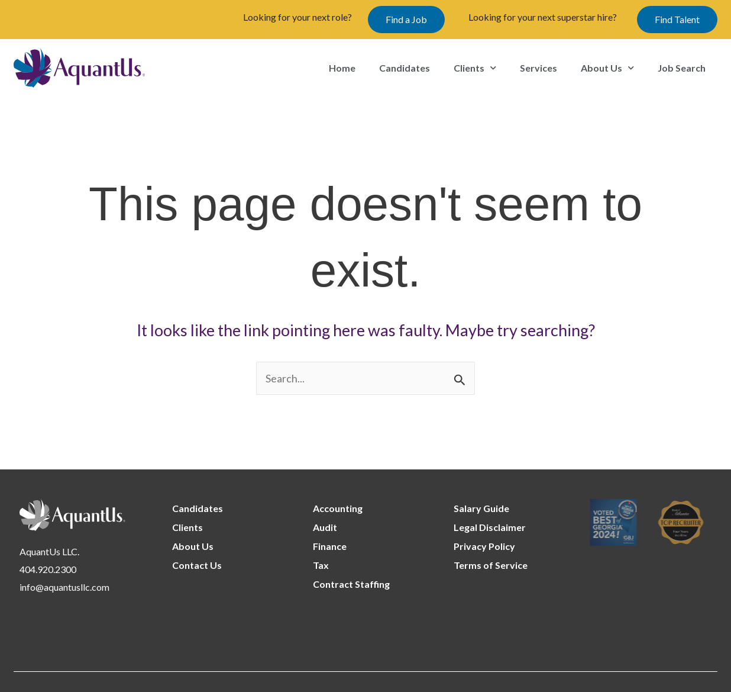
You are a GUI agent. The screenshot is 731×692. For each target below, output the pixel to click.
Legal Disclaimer (490, 527)
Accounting (338, 508)
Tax (321, 565)
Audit (325, 527)
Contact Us (197, 565)
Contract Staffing (351, 584)
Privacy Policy (484, 546)
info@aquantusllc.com (64, 587)
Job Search (682, 67)
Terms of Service (491, 565)
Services (538, 67)
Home (342, 67)
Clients (475, 68)
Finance (330, 546)
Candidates (404, 67)
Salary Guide (481, 508)
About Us (607, 68)
